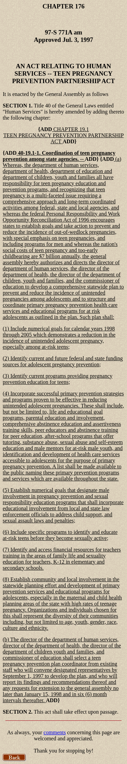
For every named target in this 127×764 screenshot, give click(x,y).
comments (54, 732)
